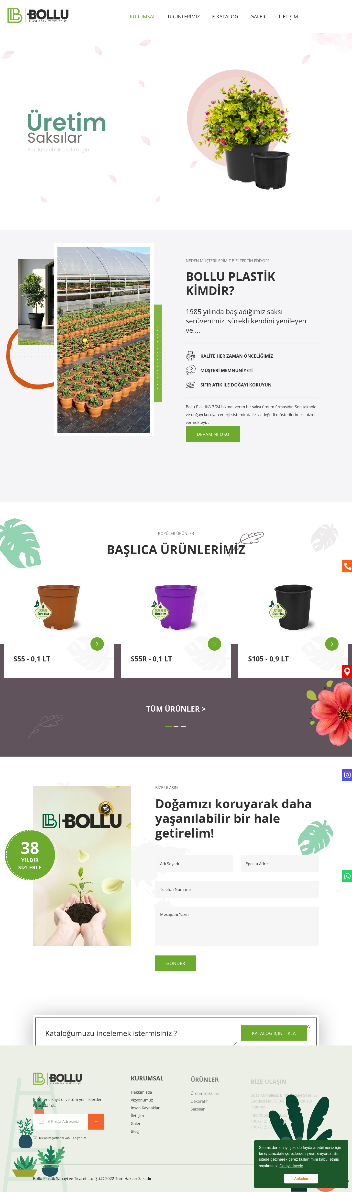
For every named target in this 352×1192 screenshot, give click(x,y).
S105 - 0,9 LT (268, 658)
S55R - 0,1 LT (151, 658)
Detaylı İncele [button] (291, 1166)
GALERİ (258, 16)
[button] (168, 726)
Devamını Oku (213, 434)
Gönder (175, 963)
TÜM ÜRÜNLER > (176, 709)
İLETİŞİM (288, 16)
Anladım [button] (301, 1179)
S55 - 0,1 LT (31, 658)
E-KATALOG (225, 16)
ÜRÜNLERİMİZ (184, 16)
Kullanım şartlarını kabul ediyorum (59, 1142)
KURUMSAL (143, 16)
